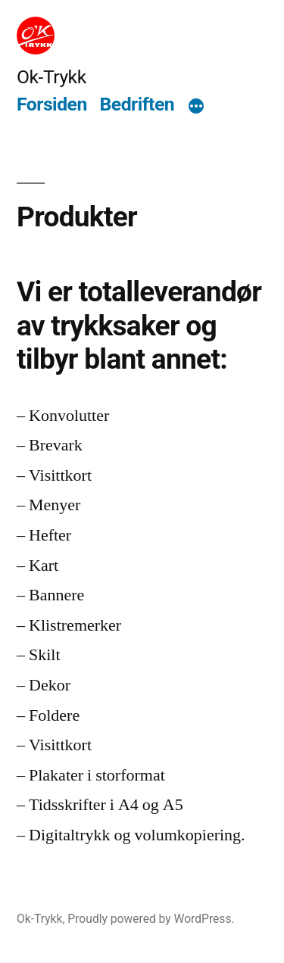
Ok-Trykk (51, 77)
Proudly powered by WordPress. (150, 919)
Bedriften (137, 104)
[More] (196, 107)
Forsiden (52, 104)
